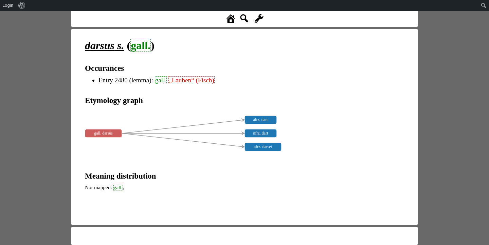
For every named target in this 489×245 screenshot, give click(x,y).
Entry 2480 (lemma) (124, 80)
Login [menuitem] (7, 5)
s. (104, 45)
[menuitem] (22, 5)
